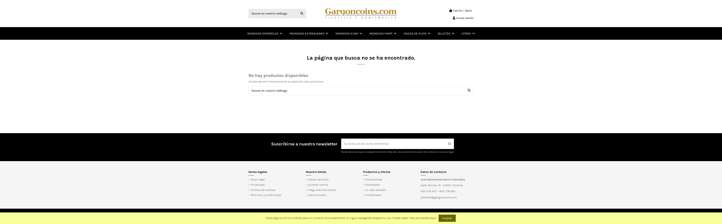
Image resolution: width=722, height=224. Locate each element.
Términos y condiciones (266, 195)
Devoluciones (317, 195)
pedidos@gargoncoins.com (439, 197)
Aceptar (447, 218)
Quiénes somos (318, 184)
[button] (468, 33)
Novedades (372, 184)
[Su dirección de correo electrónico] (393, 144)
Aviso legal (258, 179)
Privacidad (258, 184)
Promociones (373, 179)
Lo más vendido (375, 190)
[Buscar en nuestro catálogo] (301, 13)
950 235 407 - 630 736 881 (438, 191)
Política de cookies (263, 190)
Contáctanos (373, 195)
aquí (433, 218)
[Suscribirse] (449, 144)
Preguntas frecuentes (322, 190)
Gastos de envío (318, 179)
